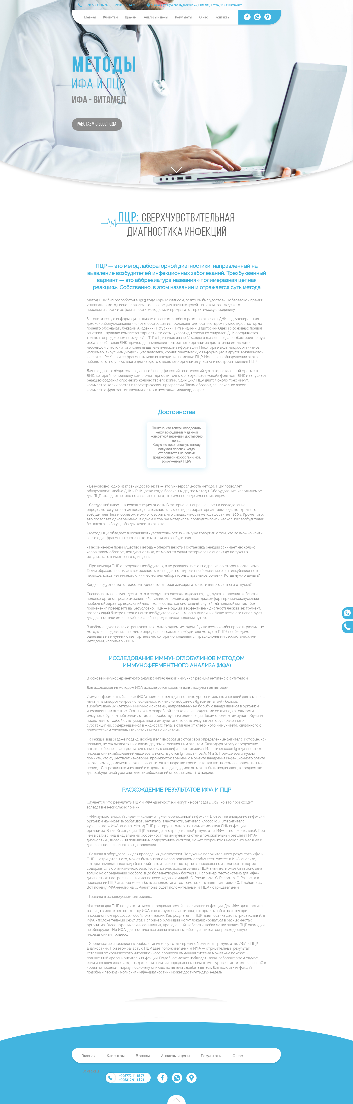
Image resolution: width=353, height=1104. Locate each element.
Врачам (130, 17)
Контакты (222, 17)
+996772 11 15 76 (96, 5)
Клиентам (110, 17)
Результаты (183, 17)
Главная (90, 17)
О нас (203, 17)
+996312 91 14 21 (124, 5)
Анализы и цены (155, 17)
